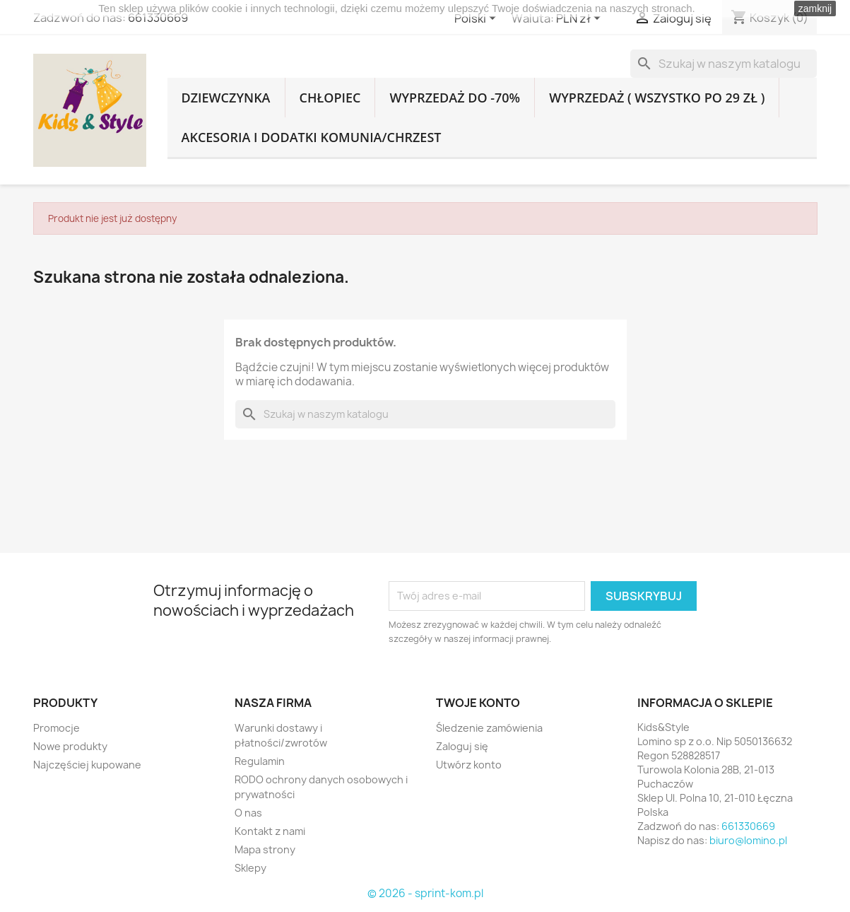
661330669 (158, 17)
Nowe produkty (70, 746)
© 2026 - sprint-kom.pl (425, 893)
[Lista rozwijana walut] (581, 19)
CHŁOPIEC (330, 97)
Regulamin (260, 761)
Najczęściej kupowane (87, 764)
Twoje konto (478, 703)
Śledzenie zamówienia (489, 728)
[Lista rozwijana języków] (477, 19)
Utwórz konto (469, 764)
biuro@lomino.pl (748, 840)
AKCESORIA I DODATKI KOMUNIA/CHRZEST (312, 137)
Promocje (56, 728)
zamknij (815, 8)
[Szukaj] (723, 63)
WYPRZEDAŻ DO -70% (454, 97)
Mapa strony (265, 849)
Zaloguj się (462, 746)
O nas (248, 812)
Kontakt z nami (270, 831)
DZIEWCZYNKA (226, 97)
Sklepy (250, 868)
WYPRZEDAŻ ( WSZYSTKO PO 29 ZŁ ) (657, 97)
